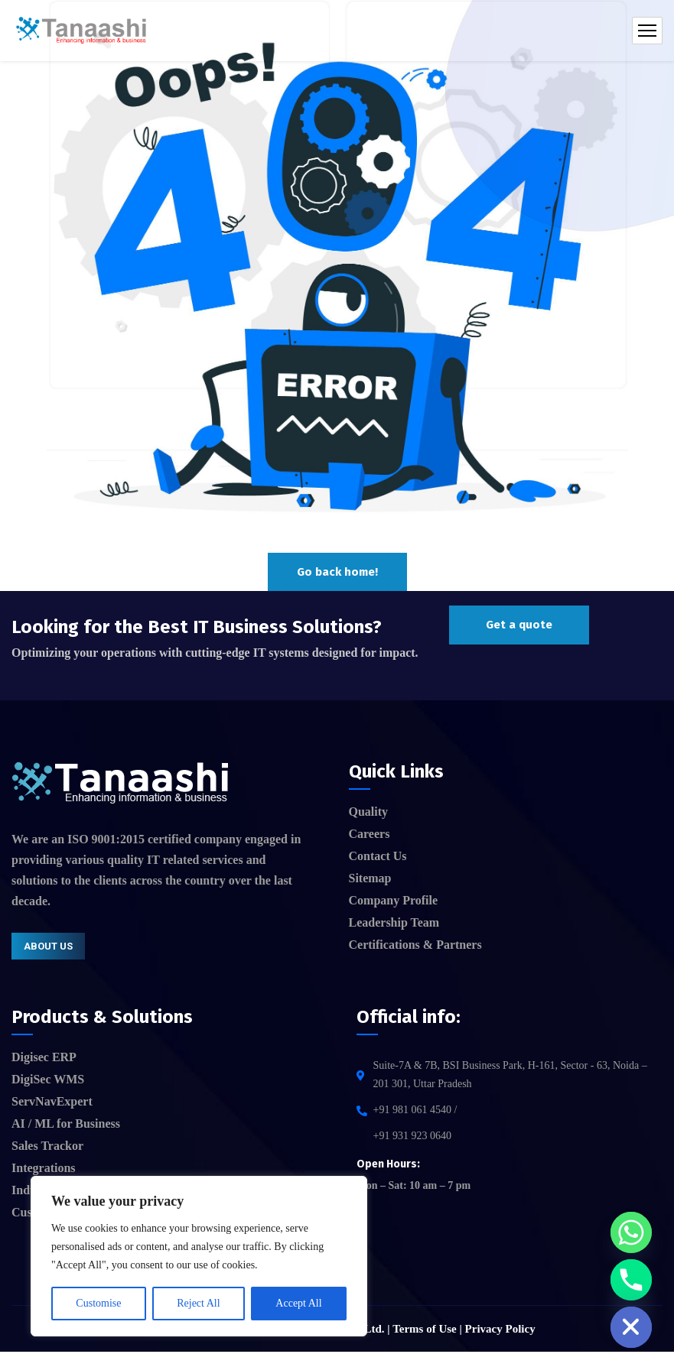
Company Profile (393, 900)
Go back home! (337, 572)
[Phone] (631, 1279)
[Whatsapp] (631, 1232)
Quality (369, 811)
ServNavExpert (52, 1101)
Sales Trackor (47, 1145)
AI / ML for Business (65, 1123)
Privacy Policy (500, 1329)
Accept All (298, 1303)
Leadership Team (394, 922)
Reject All (198, 1303)
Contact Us (378, 855)
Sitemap (370, 878)
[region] (199, 1256)
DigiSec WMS (47, 1079)
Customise (98, 1303)
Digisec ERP (44, 1056)
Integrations (43, 1167)
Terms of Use (424, 1329)
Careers (369, 833)
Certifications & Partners (415, 944)
